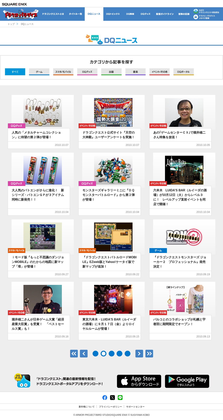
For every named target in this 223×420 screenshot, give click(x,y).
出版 (111, 71)
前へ (84, 353)
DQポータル (183, 71)
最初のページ (74, 353)
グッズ (87, 71)
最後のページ (149, 353)
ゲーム (39, 71)
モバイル (63, 71)
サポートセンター (135, 406)
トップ (11, 24)
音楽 (135, 71)
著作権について (87, 406)
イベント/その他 (159, 71)
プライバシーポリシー (110, 406)
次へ (139, 353)
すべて (15, 71)
